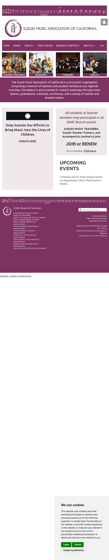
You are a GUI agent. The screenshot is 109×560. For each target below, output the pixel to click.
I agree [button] (66, 545)
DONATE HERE (27, 140)
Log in (104, 22)
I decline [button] (77, 545)
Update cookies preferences (15, 275)
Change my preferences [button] (73, 550)
